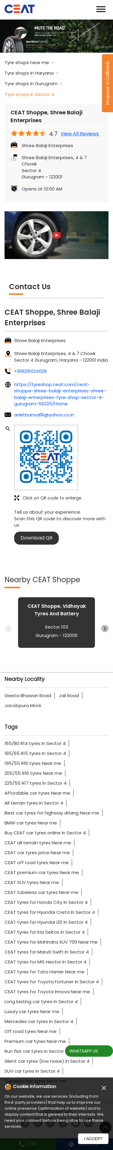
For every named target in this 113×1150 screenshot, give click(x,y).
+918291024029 (30, 371)
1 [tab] (56, 44)
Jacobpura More (23, 705)
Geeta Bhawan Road (28, 695)
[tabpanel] (56, 36)
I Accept (93, 1138)
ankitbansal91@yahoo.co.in (44, 415)
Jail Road (69, 695)
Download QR (36, 537)
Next (104, 628)
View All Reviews (80, 134)
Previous (8, 628)
